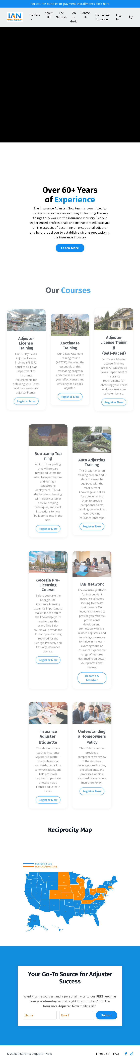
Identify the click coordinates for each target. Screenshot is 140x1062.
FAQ (116, 1054)
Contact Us (85, 15)
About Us (48, 15)
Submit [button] (106, 1015)
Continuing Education (102, 17)
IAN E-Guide (73, 17)
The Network (61, 15)
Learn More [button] (70, 248)
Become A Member (92, 689)
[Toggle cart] (130, 17)
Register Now (26, 413)
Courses (34, 17)
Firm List (102, 1054)
